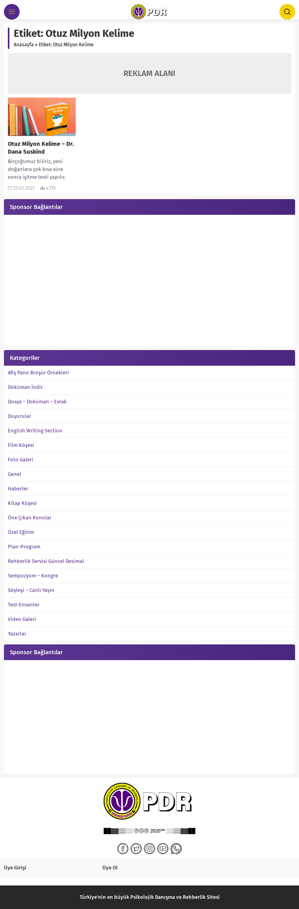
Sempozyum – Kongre (33, 576)
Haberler (18, 489)
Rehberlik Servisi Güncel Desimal (46, 561)
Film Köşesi (21, 445)
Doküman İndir (25, 387)
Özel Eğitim (21, 532)
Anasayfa (24, 44)
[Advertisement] (149, 281)
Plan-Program (24, 547)
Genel (14, 474)
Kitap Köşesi (22, 503)
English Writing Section (35, 431)
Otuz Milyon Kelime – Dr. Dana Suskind (41, 147)
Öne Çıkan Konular (29, 518)
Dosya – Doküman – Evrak (37, 402)
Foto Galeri (20, 460)
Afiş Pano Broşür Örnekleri (38, 373)
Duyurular (19, 416)
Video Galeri (22, 619)
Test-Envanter (24, 605)
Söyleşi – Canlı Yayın (31, 590)
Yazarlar (17, 634)
